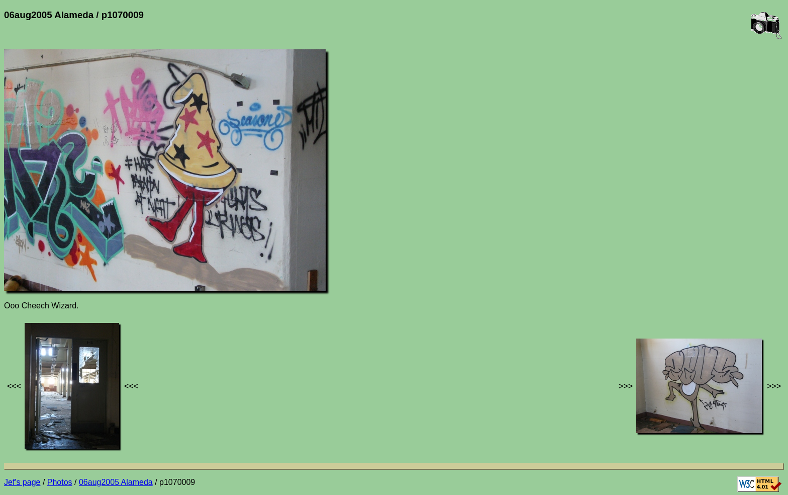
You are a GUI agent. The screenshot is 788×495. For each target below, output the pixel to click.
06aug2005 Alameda (116, 482)
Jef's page (22, 482)
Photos (59, 482)
